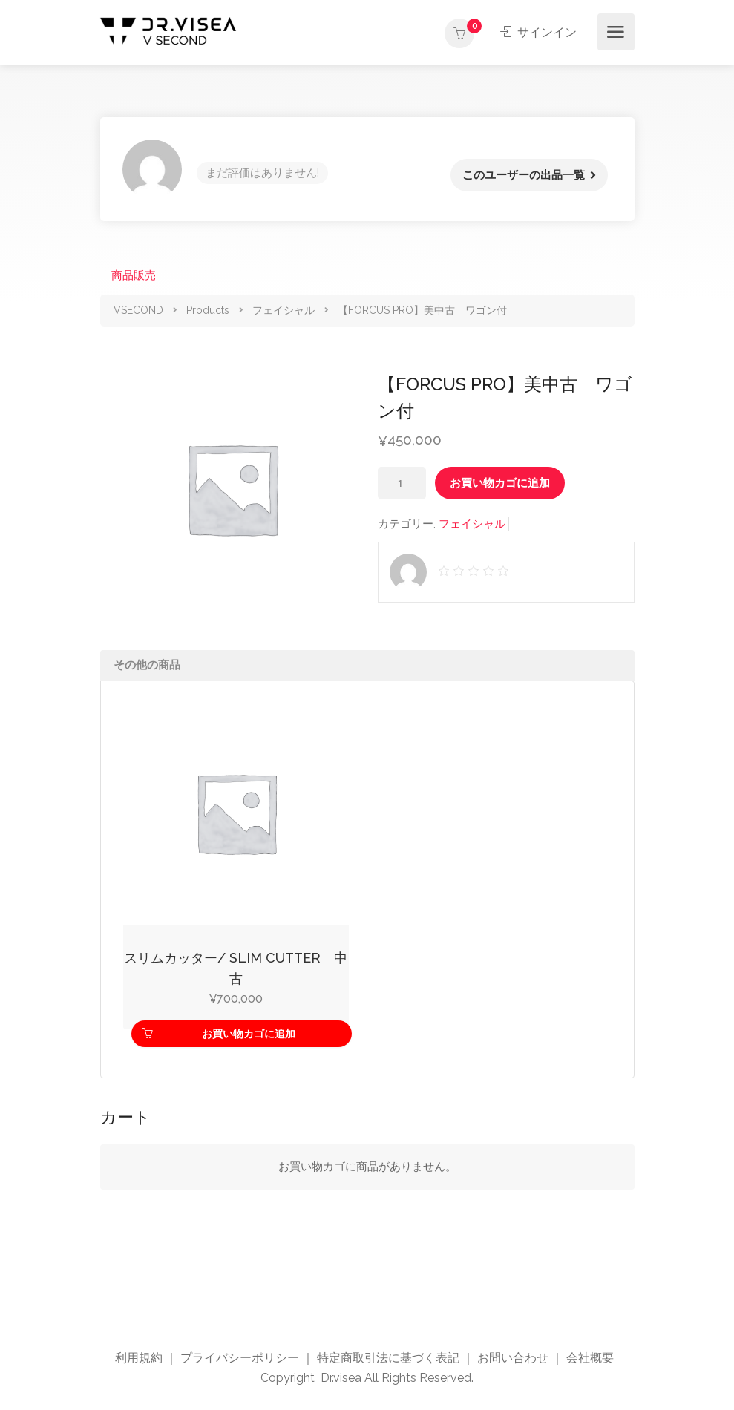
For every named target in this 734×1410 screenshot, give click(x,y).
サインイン (539, 32)
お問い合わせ (512, 1358)
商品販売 (133, 275)
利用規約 (139, 1358)
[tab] (367, 665)
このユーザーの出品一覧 (523, 175)
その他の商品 (147, 665)
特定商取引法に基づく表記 (388, 1358)
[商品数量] (402, 483)
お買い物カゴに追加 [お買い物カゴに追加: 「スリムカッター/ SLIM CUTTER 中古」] (248, 1034)
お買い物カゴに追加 (500, 483)
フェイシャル (472, 524)
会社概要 (590, 1358)
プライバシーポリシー (239, 1358)
